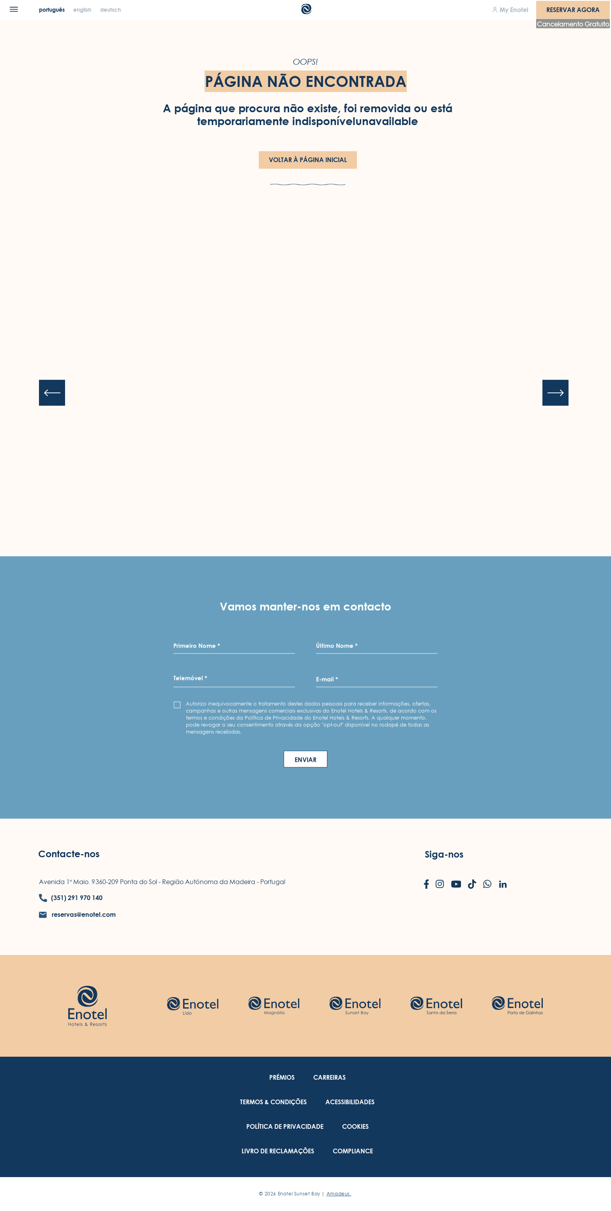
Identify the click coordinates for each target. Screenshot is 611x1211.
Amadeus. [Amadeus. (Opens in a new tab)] (339, 1193)
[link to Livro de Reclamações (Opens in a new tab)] (278, 1151)
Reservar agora (573, 9)
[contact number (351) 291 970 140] (70, 898)
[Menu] (13, 9)
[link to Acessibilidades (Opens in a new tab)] (349, 1102)
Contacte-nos (69, 854)
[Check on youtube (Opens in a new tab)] (456, 885)
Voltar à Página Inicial (308, 160)
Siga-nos (444, 854)
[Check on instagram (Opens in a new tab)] (440, 885)
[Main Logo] (306, 12)
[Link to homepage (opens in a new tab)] (87, 1006)
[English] (83, 9)
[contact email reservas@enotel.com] (77, 915)
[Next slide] (555, 393)
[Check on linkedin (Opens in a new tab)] (502, 885)
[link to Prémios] (282, 1077)
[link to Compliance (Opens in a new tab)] (353, 1151)
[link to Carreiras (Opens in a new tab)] (329, 1077)
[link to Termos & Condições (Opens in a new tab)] (273, 1102)
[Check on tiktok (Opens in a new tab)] (472, 884)
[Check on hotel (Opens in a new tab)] (192, 1006)
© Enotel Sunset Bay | (305, 1193)
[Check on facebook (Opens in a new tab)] (426, 884)
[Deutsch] (110, 9)
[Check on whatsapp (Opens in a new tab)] (487, 885)
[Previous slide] (52, 393)
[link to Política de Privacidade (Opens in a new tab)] (284, 1127)
